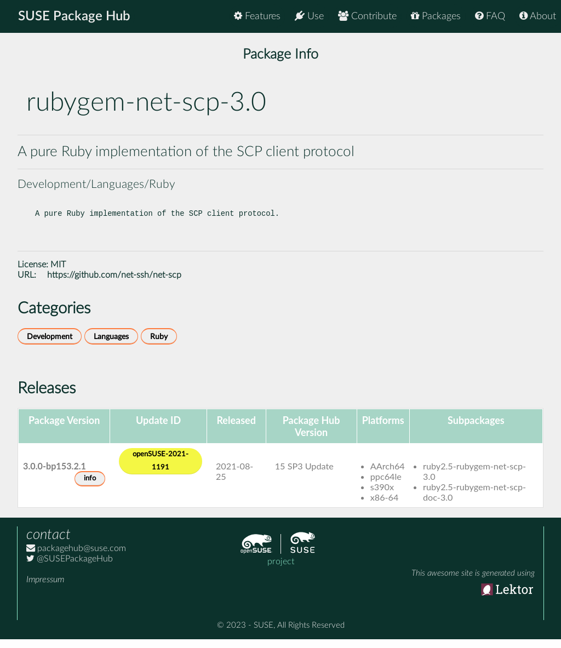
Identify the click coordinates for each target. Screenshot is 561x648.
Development (49, 345)
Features (257, 16)
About (537, 16)
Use (309, 16)
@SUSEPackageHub (69, 567)
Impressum (45, 588)
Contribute (367, 16)
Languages (111, 345)
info (90, 487)
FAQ (490, 16)
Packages (436, 16)
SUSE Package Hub (74, 16)
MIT (58, 273)
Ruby (159, 345)
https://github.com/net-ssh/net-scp (114, 283)
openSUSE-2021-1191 (160, 470)
